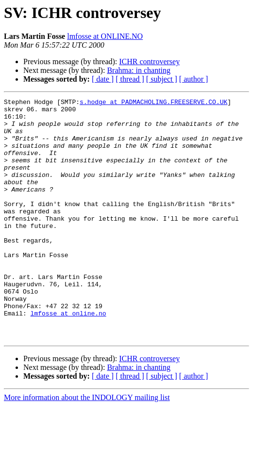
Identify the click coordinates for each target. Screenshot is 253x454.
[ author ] (193, 79)
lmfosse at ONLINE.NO (105, 36)
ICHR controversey (149, 61)
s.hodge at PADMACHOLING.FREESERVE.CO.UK (153, 103)
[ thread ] (130, 79)
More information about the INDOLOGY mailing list (87, 445)
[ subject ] (161, 79)
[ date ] (103, 79)
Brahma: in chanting (138, 70)
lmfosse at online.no (68, 356)
